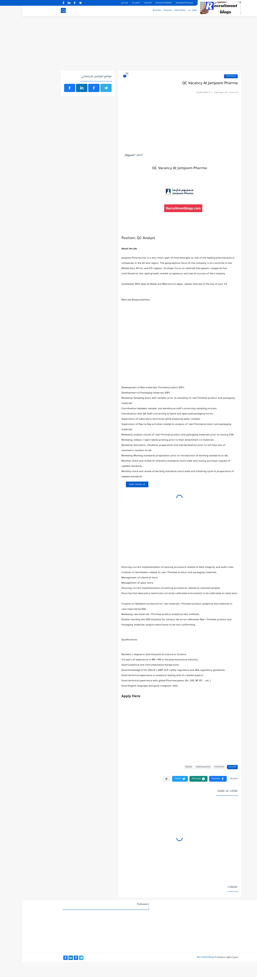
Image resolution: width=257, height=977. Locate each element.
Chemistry (208, 76)
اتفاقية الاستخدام (141, 3)
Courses (145, 10)
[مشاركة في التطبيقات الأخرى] (144, 779)
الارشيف (125, 3)
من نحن (102, 3)
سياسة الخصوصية (162, 3)
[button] (195, 779)
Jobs (172, 10)
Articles (134, 10)
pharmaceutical (181, 767)
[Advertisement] (129, 45)
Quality (166, 767)
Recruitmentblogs (183, 957)
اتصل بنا (113, 3)
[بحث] (41, 10)
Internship (157, 10)
